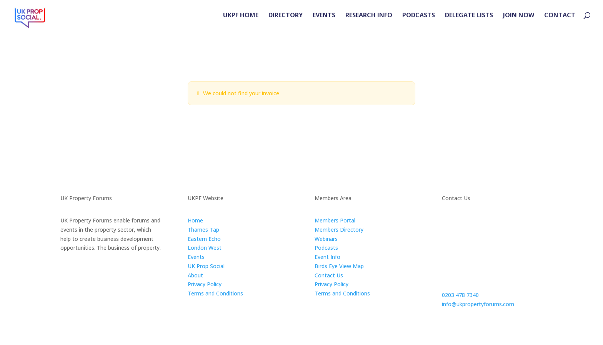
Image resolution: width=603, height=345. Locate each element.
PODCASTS (418, 21)
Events (196, 256)
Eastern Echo (204, 238)
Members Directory (339, 229)
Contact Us (329, 275)
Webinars (326, 238)
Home (195, 220)
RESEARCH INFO (368, 21)
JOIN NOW (518, 21)
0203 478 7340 (460, 295)
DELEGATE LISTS (469, 21)
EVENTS (324, 21)
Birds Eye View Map (339, 266)
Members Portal (335, 220)
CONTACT (559, 21)
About (195, 275)
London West (205, 247)
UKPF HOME (240, 21)
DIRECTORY (285, 21)
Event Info (327, 256)
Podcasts (326, 247)
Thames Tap (203, 229)
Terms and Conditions (215, 293)
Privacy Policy (205, 284)
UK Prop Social (206, 266)
